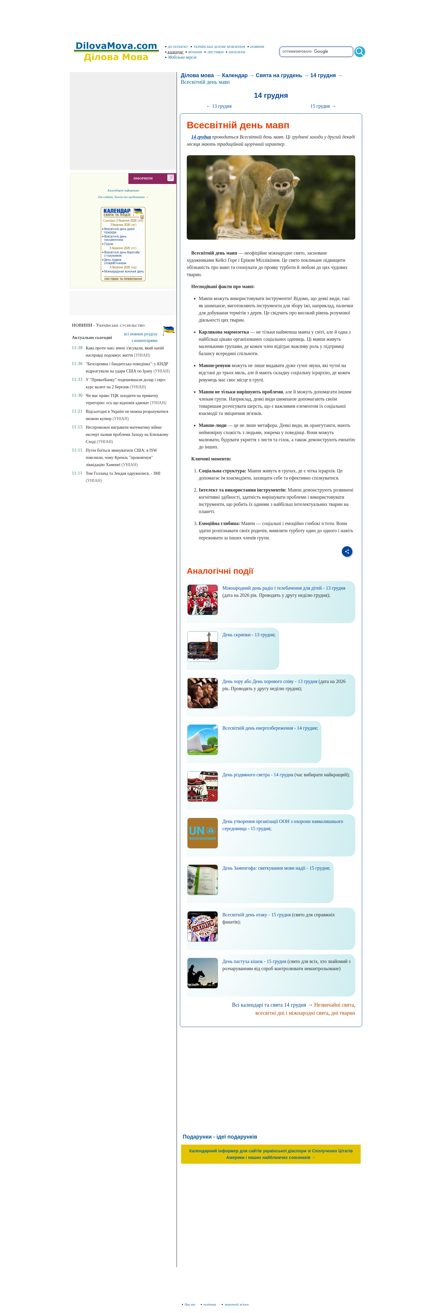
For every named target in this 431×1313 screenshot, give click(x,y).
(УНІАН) (142, 355)
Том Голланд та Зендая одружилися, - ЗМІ (123, 473)
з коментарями (144, 340)
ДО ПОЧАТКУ (177, 46)
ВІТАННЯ (194, 52)
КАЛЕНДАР (174, 52)
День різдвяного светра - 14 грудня (257, 774)
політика (209, 1304)
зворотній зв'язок (235, 1304)
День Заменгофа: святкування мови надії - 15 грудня (275, 868)
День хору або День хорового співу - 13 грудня (269, 681)
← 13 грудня (218, 106)
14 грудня (323, 75)
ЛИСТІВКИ (214, 52)
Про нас (189, 1304)
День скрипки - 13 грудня (248, 634)
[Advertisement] (215, 18)
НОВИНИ (256, 46)
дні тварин (343, 1013)
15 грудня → (323, 106)
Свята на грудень (279, 75)
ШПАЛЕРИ (235, 52)
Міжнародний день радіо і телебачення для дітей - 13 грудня (283, 588)
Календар (235, 75)
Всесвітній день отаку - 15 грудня (256, 914)
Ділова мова (197, 75)
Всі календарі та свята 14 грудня (269, 1005)
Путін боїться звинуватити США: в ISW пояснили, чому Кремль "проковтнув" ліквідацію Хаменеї (121, 457)
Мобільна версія (181, 57)
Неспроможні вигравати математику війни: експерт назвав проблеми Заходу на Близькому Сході (127, 434)
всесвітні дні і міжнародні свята (291, 1013)
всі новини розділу (141, 334)
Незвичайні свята (334, 1005)
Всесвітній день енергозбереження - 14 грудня (269, 728)
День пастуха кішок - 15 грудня (254, 961)
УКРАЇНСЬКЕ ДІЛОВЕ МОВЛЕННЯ (218, 46)
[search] (316, 52)
